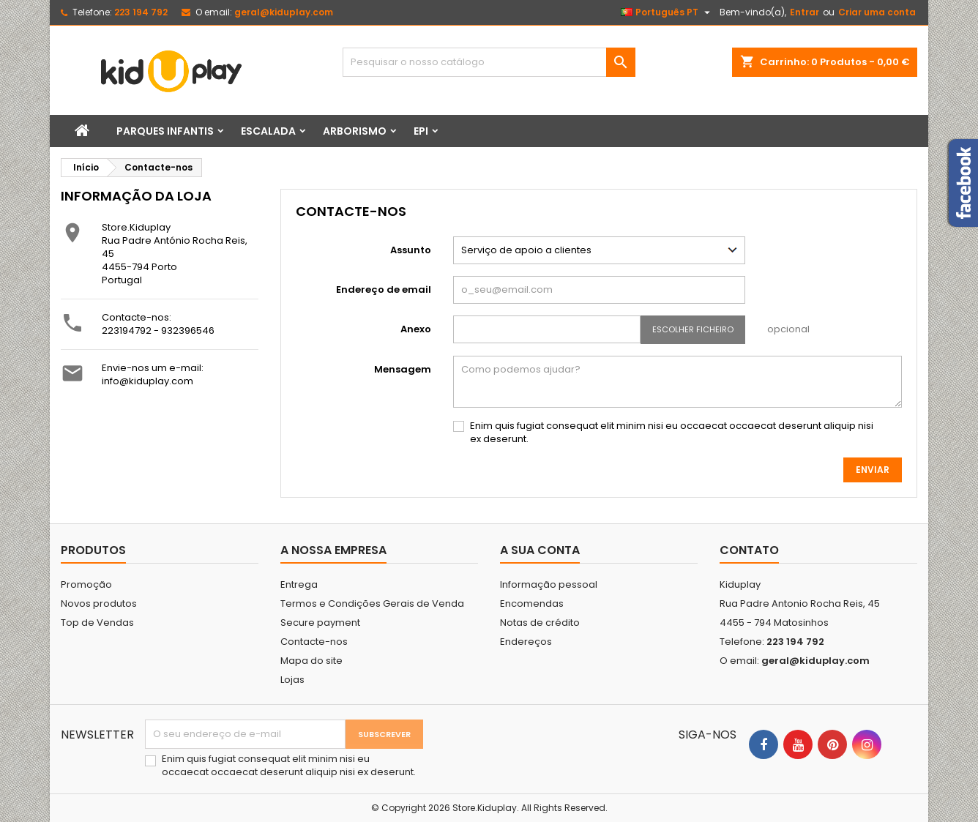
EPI (421, 131)
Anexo (415, 329)
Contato (749, 550)
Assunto (410, 250)
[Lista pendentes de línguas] (667, 12)
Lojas (292, 680)
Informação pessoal (548, 584)
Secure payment (320, 622)
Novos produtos (99, 603)
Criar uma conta (877, 12)
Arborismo (355, 131)
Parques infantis (165, 131)
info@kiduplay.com (147, 381)
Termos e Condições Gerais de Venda (372, 603)
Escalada (268, 131)
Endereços (526, 642)
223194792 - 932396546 (158, 330)
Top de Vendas (97, 622)
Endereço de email (383, 289)
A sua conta (540, 550)
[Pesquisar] (489, 62)
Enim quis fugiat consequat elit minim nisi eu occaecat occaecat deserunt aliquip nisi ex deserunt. (671, 432)
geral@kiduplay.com (283, 12)
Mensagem (402, 369)
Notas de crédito (540, 622)
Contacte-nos (314, 642)
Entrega (299, 584)
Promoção (86, 584)
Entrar (804, 12)
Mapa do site (311, 661)
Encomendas (532, 603)
